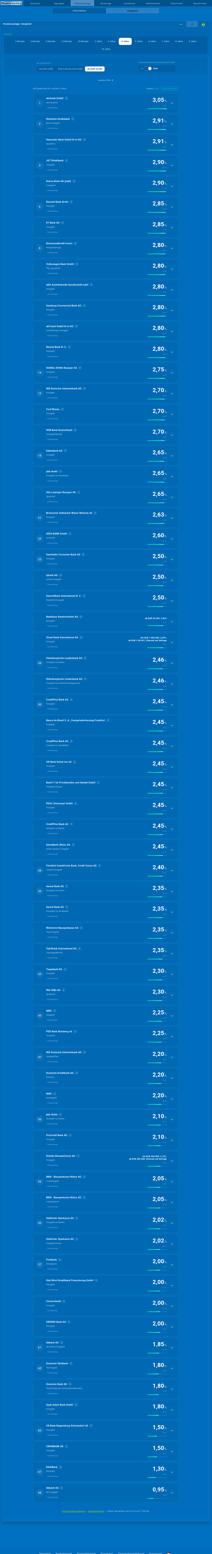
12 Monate (66, 41)
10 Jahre (105, 49)
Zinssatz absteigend (169, 89)
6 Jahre (152, 41)
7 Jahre (166, 41)
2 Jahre (98, 41)
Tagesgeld (59, 3)
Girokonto (35, 3)
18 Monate (83, 41)
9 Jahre (193, 41)
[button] (105, 103)
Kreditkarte (129, 3)
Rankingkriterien (96, 1511)
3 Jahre (112, 41)
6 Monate (35, 41)
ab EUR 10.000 (95, 69)
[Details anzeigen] (172, 103)
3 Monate (19, 41)
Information (79, 10)
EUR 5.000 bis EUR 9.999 (70, 69)
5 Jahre (139, 41)
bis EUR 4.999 (46, 69)
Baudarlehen (200, 3)
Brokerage (106, 3)
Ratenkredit (177, 3)
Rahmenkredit (153, 3)
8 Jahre (179, 41)
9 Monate (50, 41)
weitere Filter (106, 80)
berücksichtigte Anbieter (73, 1511)
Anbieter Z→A (152, 89)
